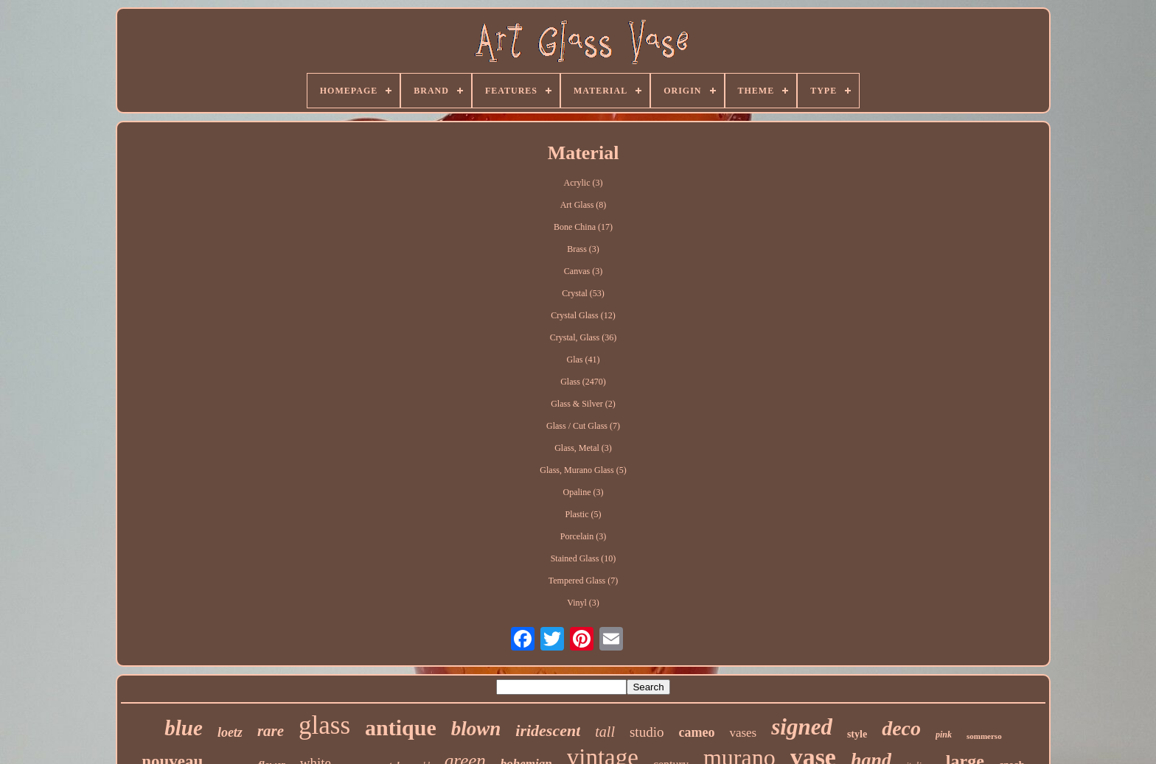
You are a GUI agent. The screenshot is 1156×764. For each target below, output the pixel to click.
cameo (696, 732)
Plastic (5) (583, 514)
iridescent (547, 730)
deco (901, 728)
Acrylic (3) (583, 183)
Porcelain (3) (583, 536)
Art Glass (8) (583, 205)
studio (647, 732)
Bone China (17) (583, 227)
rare (270, 731)
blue (183, 728)
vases (742, 733)
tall (605, 731)
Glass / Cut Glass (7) (583, 426)
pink (944, 734)
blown (476, 729)
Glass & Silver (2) (583, 404)
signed (801, 727)
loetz (230, 732)
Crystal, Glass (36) (583, 337)
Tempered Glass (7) (583, 580)
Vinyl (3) (583, 602)
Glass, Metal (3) (583, 448)
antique (400, 727)
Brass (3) (583, 249)
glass (324, 725)
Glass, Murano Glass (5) (583, 470)
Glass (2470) (583, 381)
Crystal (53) (583, 293)
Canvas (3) (583, 271)
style (857, 734)
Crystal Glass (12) (583, 315)
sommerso (984, 736)
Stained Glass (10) (583, 558)
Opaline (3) (583, 492)
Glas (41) (582, 359)
